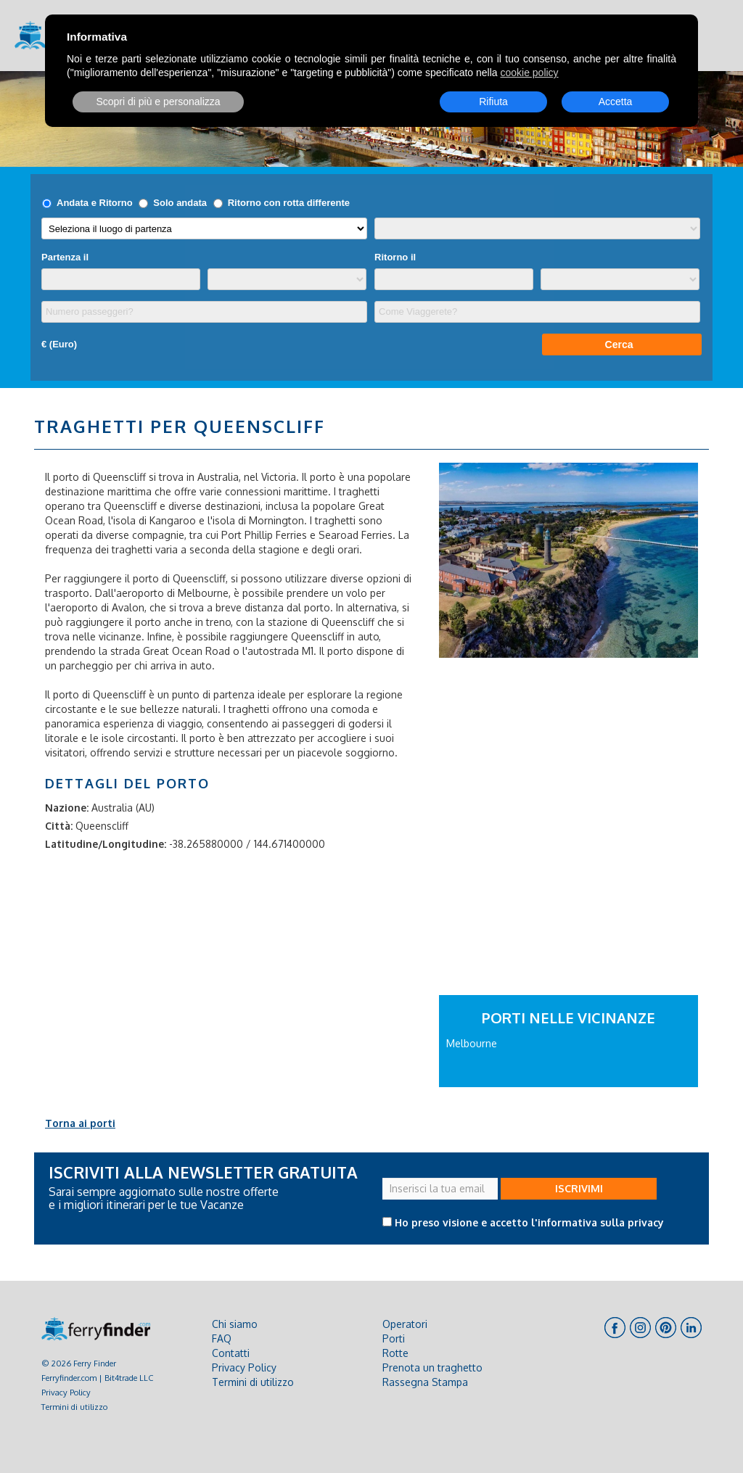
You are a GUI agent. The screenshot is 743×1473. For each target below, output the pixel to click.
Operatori (404, 1324)
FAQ (221, 1338)
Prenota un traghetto (432, 1367)
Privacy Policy (66, 1392)
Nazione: (67, 807)
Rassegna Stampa (425, 1382)
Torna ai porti (80, 1123)
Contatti (231, 1353)
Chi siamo (235, 1324)
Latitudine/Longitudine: (105, 844)
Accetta (616, 101)
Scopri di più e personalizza (158, 101)
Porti (393, 1338)
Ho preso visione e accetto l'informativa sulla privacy (529, 1222)
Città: (59, 826)
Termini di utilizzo (74, 1406)
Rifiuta (493, 101)
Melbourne (471, 1043)
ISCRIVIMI (579, 1188)
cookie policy (529, 72)
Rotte (395, 1353)
